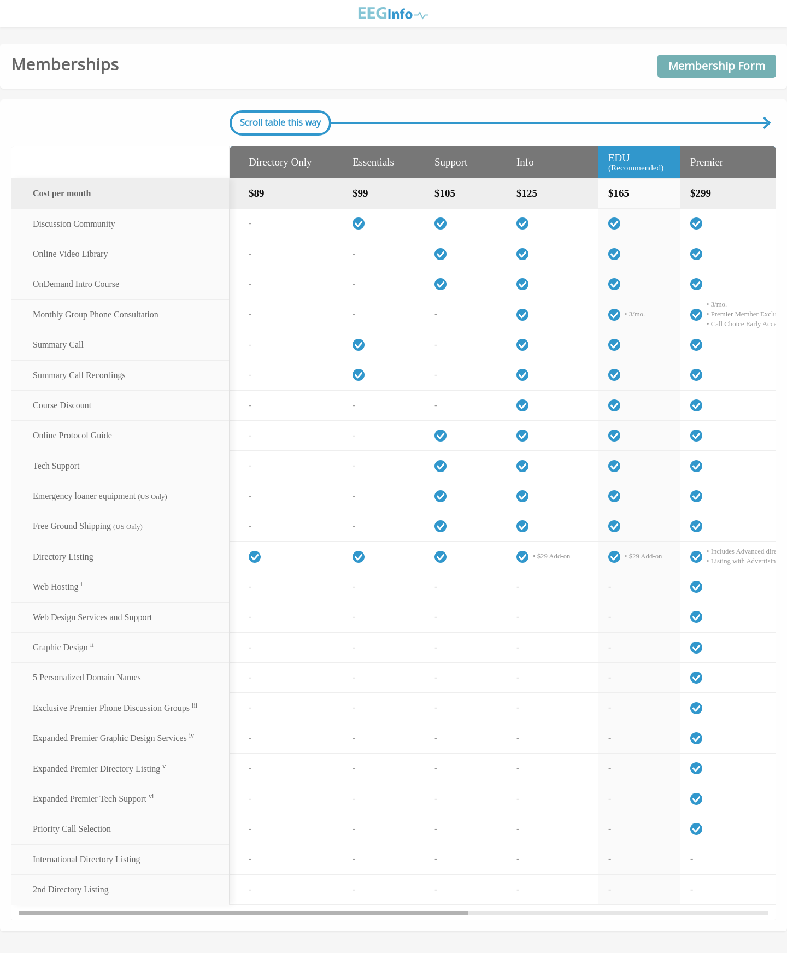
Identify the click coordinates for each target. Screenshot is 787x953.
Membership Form (716, 65)
